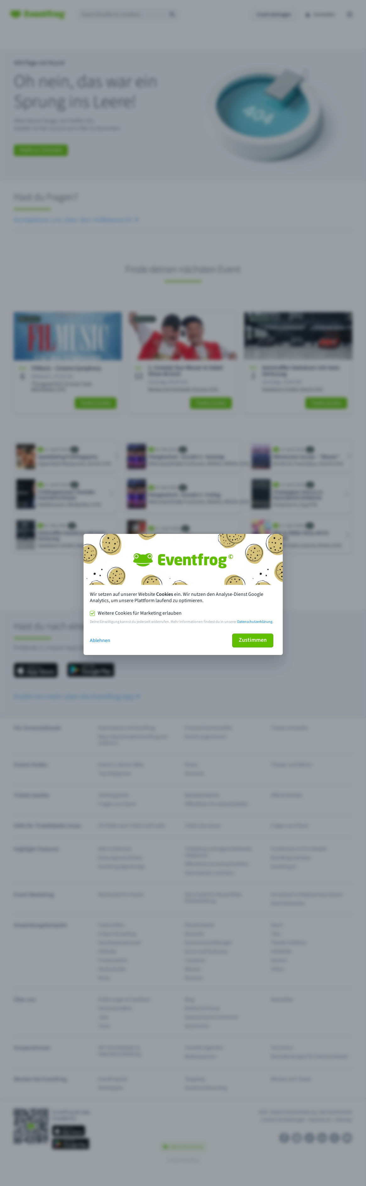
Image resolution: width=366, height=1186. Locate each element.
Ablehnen (100, 640)
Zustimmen (253, 640)
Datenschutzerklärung (254, 621)
